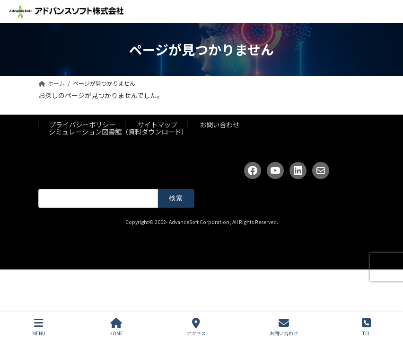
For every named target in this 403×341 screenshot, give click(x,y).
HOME (116, 327)
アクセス (196, 327)
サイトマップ (157, 124)
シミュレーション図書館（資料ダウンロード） (118, 131)
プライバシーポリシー (82, 124)
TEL (366, 327)
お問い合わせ (219, 124)
